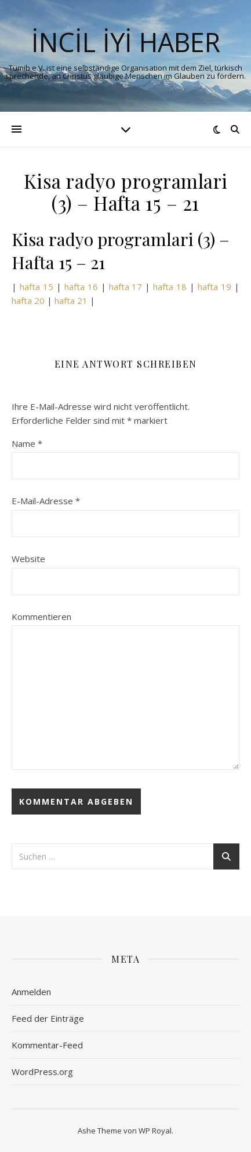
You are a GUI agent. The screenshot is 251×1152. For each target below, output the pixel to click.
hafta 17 (126, 286)
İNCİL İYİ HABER (125, 42)
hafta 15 (35, 286)
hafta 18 (170, 286)
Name (27, 443)
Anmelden (31, 991)
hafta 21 (71, 300)
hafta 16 (81, 286)
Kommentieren (41, 616)
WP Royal (155, 1130)
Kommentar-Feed (47, 1045)
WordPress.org (42, 1071)
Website (28, 558)
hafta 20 (28, 300)
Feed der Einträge (48, 1018)
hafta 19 (214, 286)
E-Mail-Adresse (46, 501)
